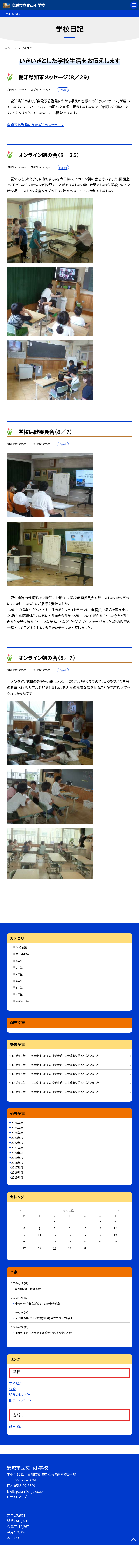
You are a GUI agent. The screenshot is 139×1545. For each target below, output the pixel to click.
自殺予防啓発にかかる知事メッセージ (35, 124)
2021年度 (17, 1148)
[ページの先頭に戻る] (133, 1540)
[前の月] (20, 1210)
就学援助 (15, 1426)
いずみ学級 (22, 1001)
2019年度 (17, 1158)
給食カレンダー (20, 1394)
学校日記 (21, 948)
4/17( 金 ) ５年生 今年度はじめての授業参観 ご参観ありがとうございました (54, 1065)
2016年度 (17, 1172)
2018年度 (17, 1162)
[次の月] (118, 1210)
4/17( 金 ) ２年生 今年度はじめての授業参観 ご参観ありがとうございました (54, 1092)
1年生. (19, 961)
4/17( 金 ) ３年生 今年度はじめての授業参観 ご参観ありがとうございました (54, 1083)
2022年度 (17, 1143)
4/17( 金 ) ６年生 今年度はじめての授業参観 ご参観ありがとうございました (54, 1056)
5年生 (19, 987)
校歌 (12, 1389)
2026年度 (17, 1123)
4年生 (19, 981)
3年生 (19, 974)
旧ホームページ (20, 1400)
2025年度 (17, 1128)
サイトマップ (18, 1496)
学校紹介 (15, 1383)
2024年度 (17, 1133)
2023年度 (17, 1138)
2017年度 (17, 1167)
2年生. (19, 967)
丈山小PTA (22, 954)
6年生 (19, 994)
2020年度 (17, 1153)
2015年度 (17, 1177)
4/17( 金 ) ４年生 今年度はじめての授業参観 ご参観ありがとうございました (54, 1074)
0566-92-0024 (25, 1479)
